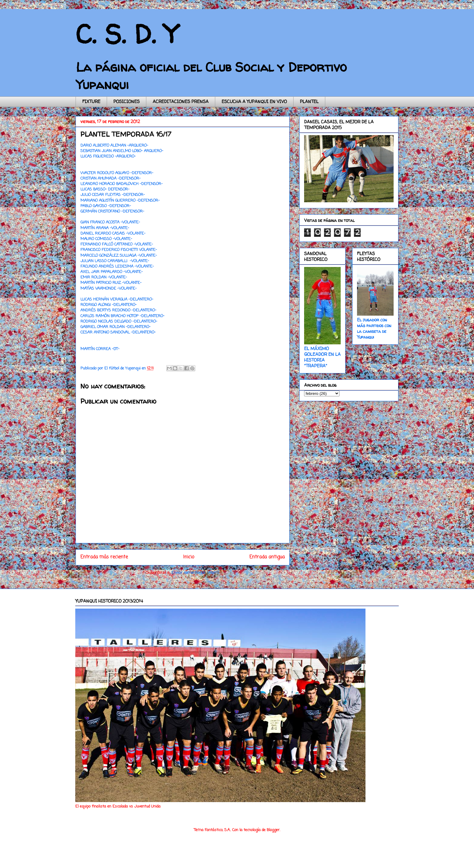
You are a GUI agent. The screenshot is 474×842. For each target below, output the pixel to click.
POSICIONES (126, 101)
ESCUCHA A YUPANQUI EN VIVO (254, 101)
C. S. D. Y (126, 34)
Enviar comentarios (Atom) (195, 573)
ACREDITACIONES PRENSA (181, 101)
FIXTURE (91, 101)
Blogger (273, 830)
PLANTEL (309, 101)
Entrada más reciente (104, 557)
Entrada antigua (267, 557)
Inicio (188, 557)
